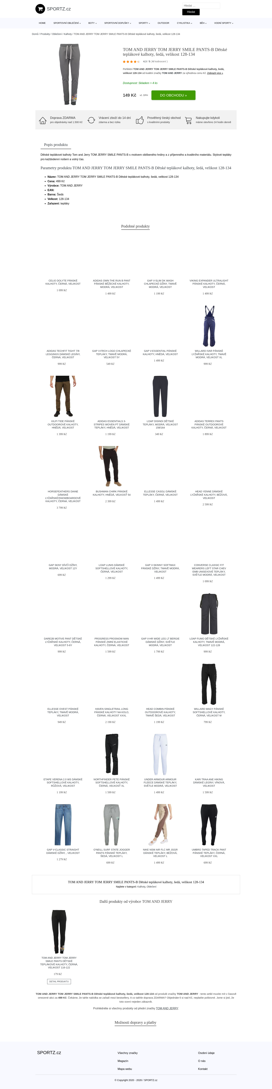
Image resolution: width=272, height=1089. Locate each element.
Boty (91, 23)
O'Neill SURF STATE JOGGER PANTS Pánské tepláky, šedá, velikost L (112, 852)
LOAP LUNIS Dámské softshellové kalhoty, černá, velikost (111, 568)
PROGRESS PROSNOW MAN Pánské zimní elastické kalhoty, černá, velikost (111, 641)
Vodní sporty (222, 23)
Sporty (143, 23)
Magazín (123, 1060)
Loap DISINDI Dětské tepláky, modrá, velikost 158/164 (160, 424)
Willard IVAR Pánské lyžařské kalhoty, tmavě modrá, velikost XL (209, 354)
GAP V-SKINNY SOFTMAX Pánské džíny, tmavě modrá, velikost (160, 568)
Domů (35, 34)
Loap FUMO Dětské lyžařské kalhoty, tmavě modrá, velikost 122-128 (209, 641)
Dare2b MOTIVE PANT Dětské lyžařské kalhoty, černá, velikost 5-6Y (63, 641)
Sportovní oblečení (66, 23)
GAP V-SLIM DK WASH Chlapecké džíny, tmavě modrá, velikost (160, 283)
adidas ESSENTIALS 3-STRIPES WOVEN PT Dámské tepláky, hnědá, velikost (112, 424)
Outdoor (163, 23)
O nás (202, 1060)
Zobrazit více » (215, 73)
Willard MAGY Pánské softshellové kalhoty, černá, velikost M (209, 712)
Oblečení (57, 34)
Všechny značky (128, 1053)
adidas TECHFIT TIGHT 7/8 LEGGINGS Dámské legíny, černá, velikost (63, 354)
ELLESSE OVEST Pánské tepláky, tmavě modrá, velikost (63, 712)
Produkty (45, 34)
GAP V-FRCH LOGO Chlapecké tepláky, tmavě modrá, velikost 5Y (111, 354)
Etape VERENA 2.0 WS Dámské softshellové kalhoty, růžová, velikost (63, 782)
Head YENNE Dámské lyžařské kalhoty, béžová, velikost (209, 494)
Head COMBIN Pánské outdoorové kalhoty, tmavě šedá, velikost (160, 712)
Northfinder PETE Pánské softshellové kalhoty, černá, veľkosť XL (112, 782)
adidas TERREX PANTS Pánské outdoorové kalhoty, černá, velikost (209, 424)
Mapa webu (125, 1068)
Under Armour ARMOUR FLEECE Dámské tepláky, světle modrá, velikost (160, 782)
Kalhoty (68, 34)
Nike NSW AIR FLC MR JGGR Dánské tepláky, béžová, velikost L (160, 852)
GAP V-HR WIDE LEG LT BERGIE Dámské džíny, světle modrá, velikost (160, 641)
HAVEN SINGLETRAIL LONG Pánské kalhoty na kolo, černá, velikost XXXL (111, 712)
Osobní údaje (206, 1053)
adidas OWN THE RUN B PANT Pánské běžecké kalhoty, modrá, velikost (111, 283)
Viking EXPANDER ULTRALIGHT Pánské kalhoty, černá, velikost (209, 283)
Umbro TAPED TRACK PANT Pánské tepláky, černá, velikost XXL (209, 852)
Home (42, 23)
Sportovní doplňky (116, 23)
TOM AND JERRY (172, 73)
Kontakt (202, 1068)
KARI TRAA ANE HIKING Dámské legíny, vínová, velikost (209, 782)
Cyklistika (183, 23)
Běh (202, 23)
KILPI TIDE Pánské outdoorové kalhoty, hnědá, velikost (63, 424)
